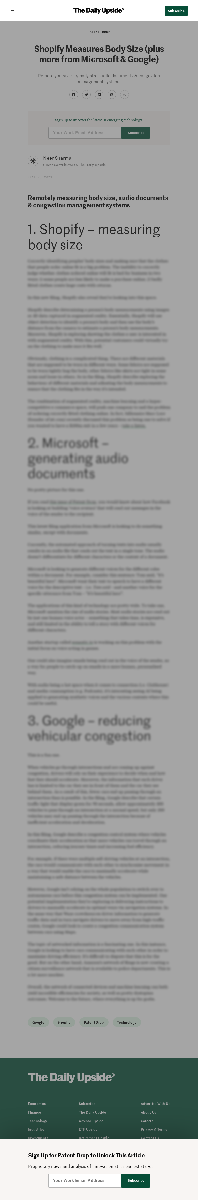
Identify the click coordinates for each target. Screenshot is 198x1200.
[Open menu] (14, 10)
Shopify (64, 1022)
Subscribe (176, 10)
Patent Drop (99, 32)
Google (38, 1022)
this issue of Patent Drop (73, 501)
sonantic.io (82, 642)
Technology (127, 1022)
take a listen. (134, 425)
